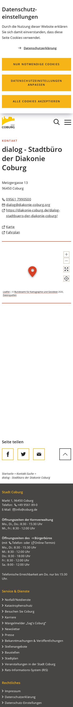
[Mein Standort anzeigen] (66, 278)
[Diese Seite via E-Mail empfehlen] (39, 454)
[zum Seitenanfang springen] (65, 454)
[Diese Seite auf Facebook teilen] (8, 454)
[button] (66, 254)
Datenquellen (10, 295)
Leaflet (6, 291)
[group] (36, 272)
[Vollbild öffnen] (66, 269)
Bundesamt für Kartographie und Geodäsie (36, 291)
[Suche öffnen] (56, 122)
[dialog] (36, 56)
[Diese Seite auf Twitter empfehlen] (23, 454)
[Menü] (67, 122)
